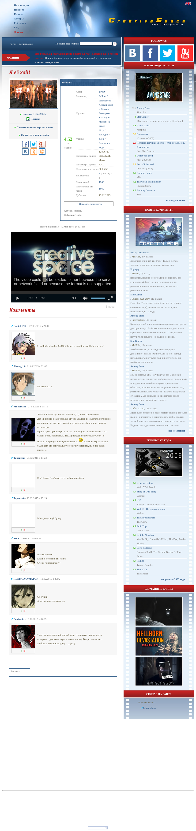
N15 (139, 500)
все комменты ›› (178, 430)
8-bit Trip (142, 526)
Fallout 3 (103, 96)
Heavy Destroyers (139, 252)
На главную (21, 5)
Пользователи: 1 (147, 702)
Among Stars (143, 108)
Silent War (142, 569)
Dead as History (145, 482)
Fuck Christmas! (145, 164)
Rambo (140, 560)
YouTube (80, 226)
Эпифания (142, 134)
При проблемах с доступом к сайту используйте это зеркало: (78, 57)
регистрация (26, 43)
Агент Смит (143, 125)
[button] (110, 306)
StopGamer (142, 116)
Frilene (135, 273)
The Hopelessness (146, 517)
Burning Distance (146, 190)
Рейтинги (20, 23)
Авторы (19, 18)
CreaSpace (68, 226)
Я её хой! (67, 82)
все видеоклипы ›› (176, 200)
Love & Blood (144, 547)
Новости (19, 9)
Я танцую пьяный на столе (104, 121)
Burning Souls (144, 172)
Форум (18, 31)
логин (13, 43)
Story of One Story (146, 491)
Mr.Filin (136, 256)
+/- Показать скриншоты (88, 203)
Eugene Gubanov (140, 298)
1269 (101, 182)
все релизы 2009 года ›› (174, 579)
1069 (101, 188)
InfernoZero (138, 319)
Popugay (134, 269)
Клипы (18, 14)
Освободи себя (145, 155)
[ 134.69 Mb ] (33, 113)
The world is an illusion (149, 181)
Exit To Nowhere (145, 534)
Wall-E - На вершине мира (151, 508)
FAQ (16, 27)
